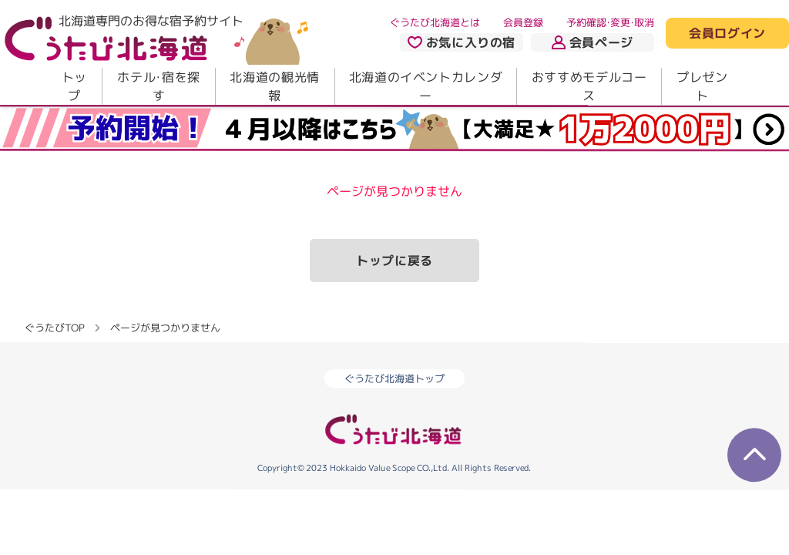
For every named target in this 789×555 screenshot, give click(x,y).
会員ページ (592, 42)
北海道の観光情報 (274, 86)
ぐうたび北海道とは (435, 22)
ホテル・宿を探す (158, 86)
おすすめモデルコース (589, 86)
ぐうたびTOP (54, 328)
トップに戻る (394, 260)
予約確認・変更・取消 (610, 22)
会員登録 (523, 22)
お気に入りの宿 (461, 42)
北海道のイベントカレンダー (426, 86)
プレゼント (702, 86)
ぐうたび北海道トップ (394, 378)
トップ (74, 86)
